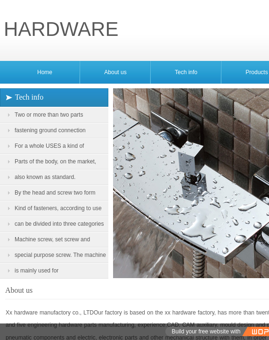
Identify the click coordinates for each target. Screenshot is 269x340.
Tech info (186, 72)
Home (44, 72)
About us (115, 72)
